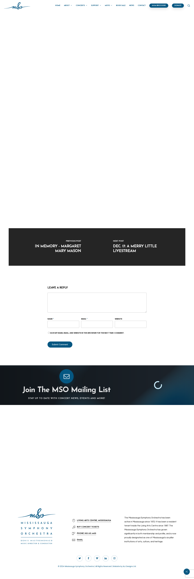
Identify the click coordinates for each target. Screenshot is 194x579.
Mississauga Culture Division (110, 191)
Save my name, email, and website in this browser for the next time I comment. (87, 333)
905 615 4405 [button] (86, 533)
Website (118, 319)
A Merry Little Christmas (75, 195)
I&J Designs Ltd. (129, 566)
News (51, 24)
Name (51, 319)
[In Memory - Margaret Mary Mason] (53, 247)
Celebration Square (128, 195)
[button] (80, 540)
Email (84, 319)
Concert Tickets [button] (88, 527)
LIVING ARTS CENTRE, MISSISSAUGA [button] (94, 520)
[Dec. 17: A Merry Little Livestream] (141, 247)
